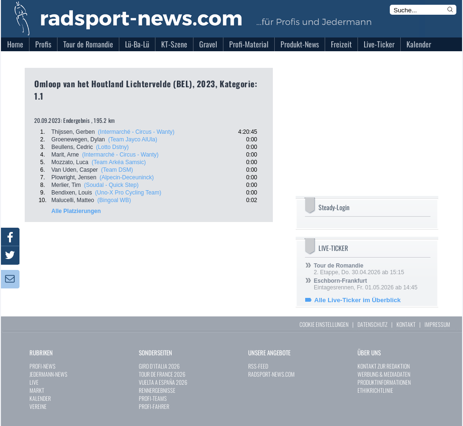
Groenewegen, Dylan (78, 139)
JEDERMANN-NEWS (48, 374)
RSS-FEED (258, 366)
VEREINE (38, 406)
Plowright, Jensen (73, 177)
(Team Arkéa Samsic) (119, 162)
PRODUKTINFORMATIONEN (384, 382)
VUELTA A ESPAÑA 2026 (163, 382)
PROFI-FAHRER (154, 406)
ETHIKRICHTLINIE (375, 390)
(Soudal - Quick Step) (111, 185)
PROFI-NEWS (42, 366)
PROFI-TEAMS (153, 398)
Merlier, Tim (66, 185)
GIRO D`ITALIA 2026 (159, 366)
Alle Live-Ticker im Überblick (357, 300)
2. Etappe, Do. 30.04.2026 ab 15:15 (359, 269)
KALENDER (40, 398)
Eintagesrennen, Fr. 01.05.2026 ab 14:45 (365, 284)
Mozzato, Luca (69, 162)
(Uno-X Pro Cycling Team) (128, 192)
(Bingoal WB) (114, 200)
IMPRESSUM (437, 324)
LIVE (34, 382)
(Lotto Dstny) (112, 147)
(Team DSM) (117, 170)
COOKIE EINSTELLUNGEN (323, 324)
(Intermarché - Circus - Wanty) (136, 132)
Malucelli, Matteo (72, 200)
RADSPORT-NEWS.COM (271, 374)
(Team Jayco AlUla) (132, 139)
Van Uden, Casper (74, 170)
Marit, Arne (65, 154)
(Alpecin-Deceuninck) (126, 177)
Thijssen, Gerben (73, 132)
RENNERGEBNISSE (157, 390)
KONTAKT (405, 324)
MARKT (36, 390)
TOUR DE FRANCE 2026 (162, 374)
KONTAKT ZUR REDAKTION (383, 366)
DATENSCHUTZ (372, 324)
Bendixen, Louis (71, 192)
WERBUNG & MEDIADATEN (383, 374)
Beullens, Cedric (72, 147)
